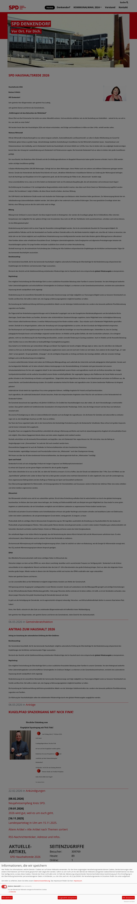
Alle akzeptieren (128, 898)
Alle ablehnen (7, 898)
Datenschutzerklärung (42, 881)
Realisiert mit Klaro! (129, 901)
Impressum (78, 881)
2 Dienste (12, 892)
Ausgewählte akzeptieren (67, 898)
